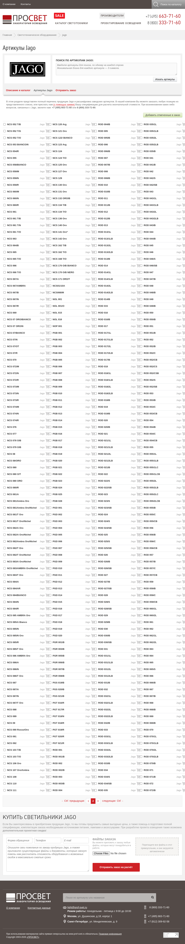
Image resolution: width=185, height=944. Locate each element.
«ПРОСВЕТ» (33, 937)
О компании (9, 4)
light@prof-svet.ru (77, 907)
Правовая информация (110, 934)
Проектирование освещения (121, 23)
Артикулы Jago (43, 90)
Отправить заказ (66, 90)
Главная (7, 34)
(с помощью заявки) (64, 104)
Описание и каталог (18, 90)
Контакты (26, 4)
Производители (112, 15)
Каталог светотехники (71, 23)
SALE (59, 15)
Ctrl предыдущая (73, 800)
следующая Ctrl (112, 800)
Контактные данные (39, 907)
